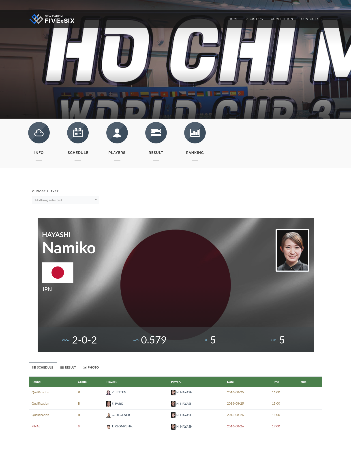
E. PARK (114, 403)
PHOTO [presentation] (91, 367)
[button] (65, 200)
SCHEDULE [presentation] (42, 367)
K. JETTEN (116, 392)
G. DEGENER (118, 415)
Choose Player (45, 191)
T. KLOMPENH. (119, 426)
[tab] (43, 367)
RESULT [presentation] (68, 367)
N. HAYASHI (182, 392)
